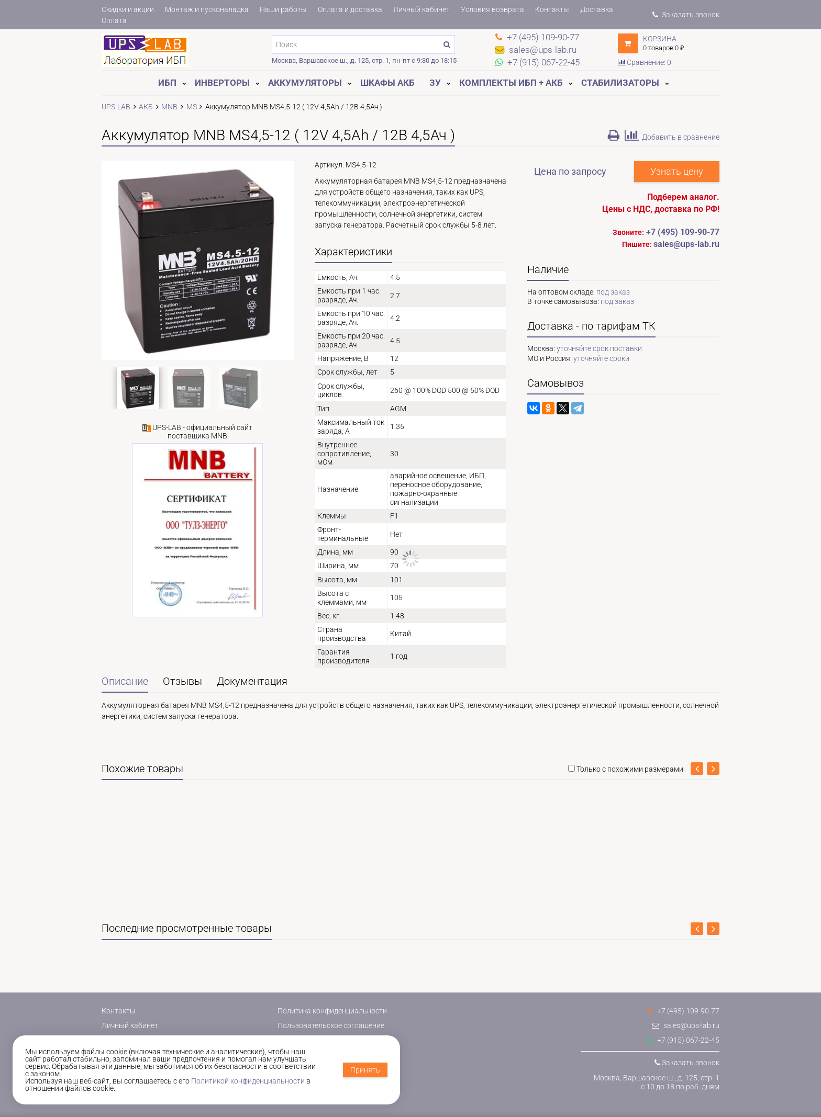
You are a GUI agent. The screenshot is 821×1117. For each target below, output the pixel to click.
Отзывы (182, 681)
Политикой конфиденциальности (248, 1081)
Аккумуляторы (305, 82)
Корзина (659, 39)
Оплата (114, 20)
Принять (365, 1070)
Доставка (596, 9)
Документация (252, 681)
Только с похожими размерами (629, 769)
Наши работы (283, 9)
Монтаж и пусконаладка (207, 9)
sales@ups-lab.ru (685, 1025)
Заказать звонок (685, 14)
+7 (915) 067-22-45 (683, 1040)
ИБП (167, 82)
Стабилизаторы (620, 82)
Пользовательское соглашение (331, 1025)
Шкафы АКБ (387, 82)
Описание (125, 681)
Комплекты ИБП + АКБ (511, 82)
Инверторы (222, 82)
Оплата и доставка (350, 9)
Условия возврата (492, 9)
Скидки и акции (128, 9)
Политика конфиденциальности (332, 1011)
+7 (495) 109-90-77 (682, 232)
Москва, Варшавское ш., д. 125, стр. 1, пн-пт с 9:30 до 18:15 (364, 60)
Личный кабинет (421, 9)
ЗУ (435, 82)
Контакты (552, 9)
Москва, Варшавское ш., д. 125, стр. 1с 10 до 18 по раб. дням (656, 1082)
